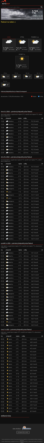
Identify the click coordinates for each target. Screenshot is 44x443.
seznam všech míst (23, 432)
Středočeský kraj (5, 15)
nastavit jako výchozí (6, 17)
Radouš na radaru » (8, 22)
